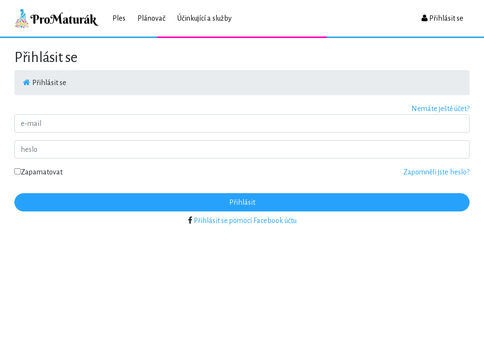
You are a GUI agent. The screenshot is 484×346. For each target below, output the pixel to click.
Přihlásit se (442, 18)
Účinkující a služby (204, 18)
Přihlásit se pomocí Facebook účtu (245, 220)
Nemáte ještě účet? (440, 108)
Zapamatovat (38, 172)
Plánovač (151, 18)
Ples (118, 18)
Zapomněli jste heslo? (436, 172)
